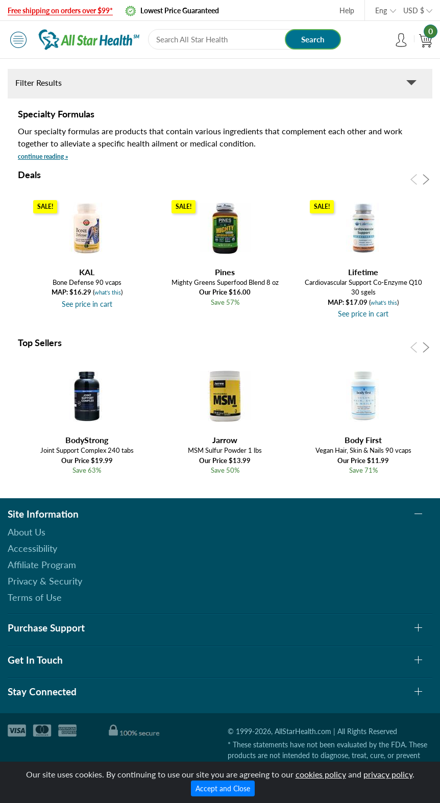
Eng (381, 10)
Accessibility (32, 548)
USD (413, 10)
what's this (107, 292)
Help (346, 10)
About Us (26, 532)
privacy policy (387, 774)
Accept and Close (222, 788)
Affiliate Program (42, 564)
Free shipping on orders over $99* (60, 10)
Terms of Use (35, 597)
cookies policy (321, 774)
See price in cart (87, 304)
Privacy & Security (45, 581)
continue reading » (43, 156)
